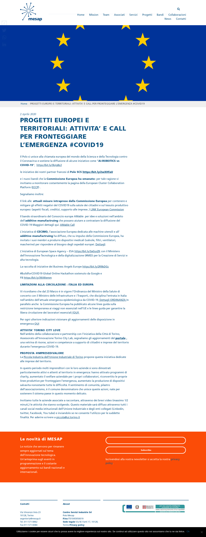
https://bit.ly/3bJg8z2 (49, 165)
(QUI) (76, 313)
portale (120, 338)
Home (80, 15)
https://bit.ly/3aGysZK (87, 251)
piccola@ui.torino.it (68, 417)
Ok (188, 531)
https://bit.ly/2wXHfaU (98, 172)
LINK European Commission (107, 209)
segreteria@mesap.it (30, 519)
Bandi (160, 15)
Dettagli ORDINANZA (112, 300)
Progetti (147, 15)
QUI (36, 324)
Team (106, 15)
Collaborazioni (177, 15)
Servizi (133, 15)
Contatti (181, 19)
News (168, 19)
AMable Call (67, 225)
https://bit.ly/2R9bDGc (95, 267)
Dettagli (100, 244)
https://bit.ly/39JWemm (38, 278)
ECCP (35, 187)
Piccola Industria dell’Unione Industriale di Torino (53, 357)
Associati (119, 15)
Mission (93, 15)
